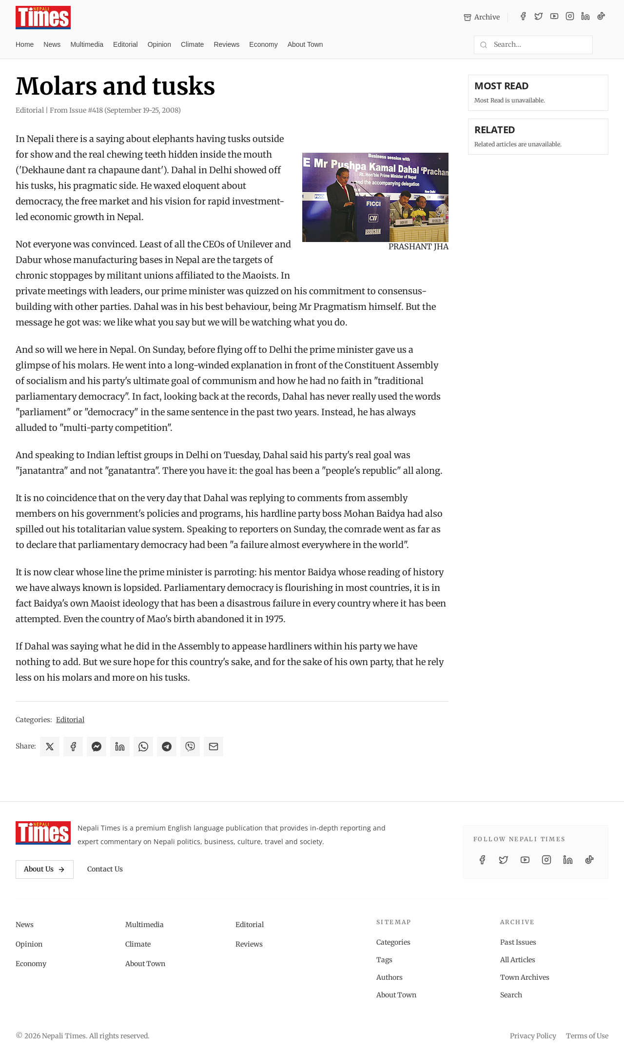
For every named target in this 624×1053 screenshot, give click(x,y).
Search (511, 995)
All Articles (517, 959)
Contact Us (105, 869)
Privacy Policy (533, 1036)
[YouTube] (554, 17)
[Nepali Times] (43, 833)
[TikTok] (601, 17)
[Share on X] (49, 746)
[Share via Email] (213, 746)
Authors (389, 977)
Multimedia (86, 44)
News (51, 44)
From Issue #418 (115, 110)
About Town (305, 44)
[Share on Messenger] (96, 746)
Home (25, 44)
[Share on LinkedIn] (120, 746)
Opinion (159, 44)
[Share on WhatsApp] (143, 746)
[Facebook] (523, 17)
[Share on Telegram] (166, 746)
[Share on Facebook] (73, 746)
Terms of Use (587, 1036)
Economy (263, 44)
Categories (393, 942)
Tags (384, 959)
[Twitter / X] (538, 17)
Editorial (125, 44)
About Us (44, 869)
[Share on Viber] (190, 746)
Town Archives (524, 977)
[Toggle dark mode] (604, 45)
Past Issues (518, 942)
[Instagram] (570, 17)
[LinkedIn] (585, 17)
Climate (192, 44)
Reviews (226, 44)
